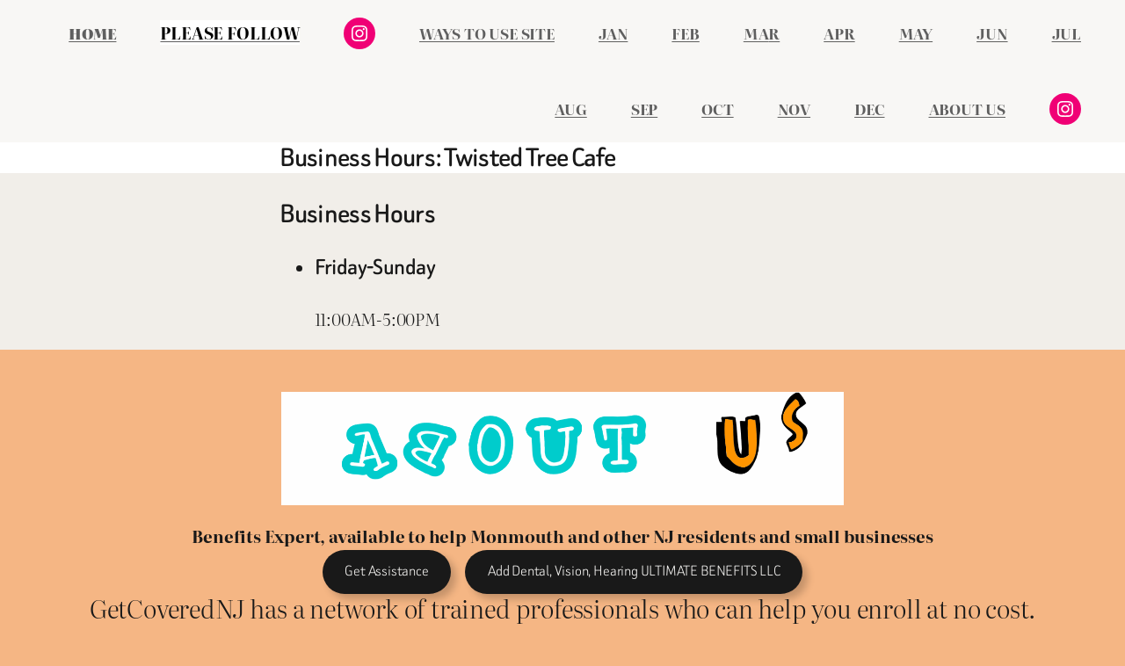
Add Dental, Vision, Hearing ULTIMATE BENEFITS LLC (634, 571)
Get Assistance (386, 571)
